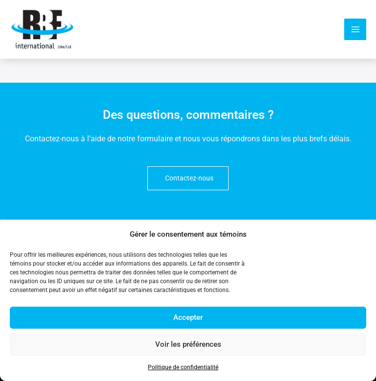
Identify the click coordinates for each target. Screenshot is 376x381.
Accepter (188, 317)
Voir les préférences (188, 344)
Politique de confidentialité (183, 367)
